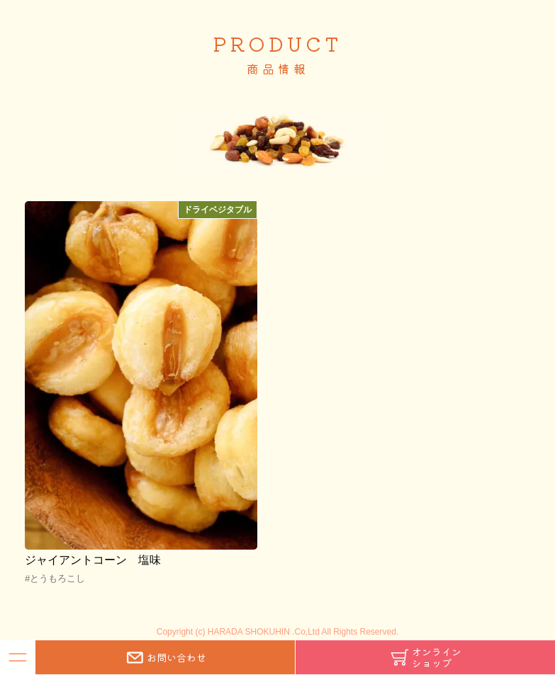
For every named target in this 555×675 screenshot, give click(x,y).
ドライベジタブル (218, 210)
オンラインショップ (425, 657)
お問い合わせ (165, 657)
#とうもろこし (55, 578)
